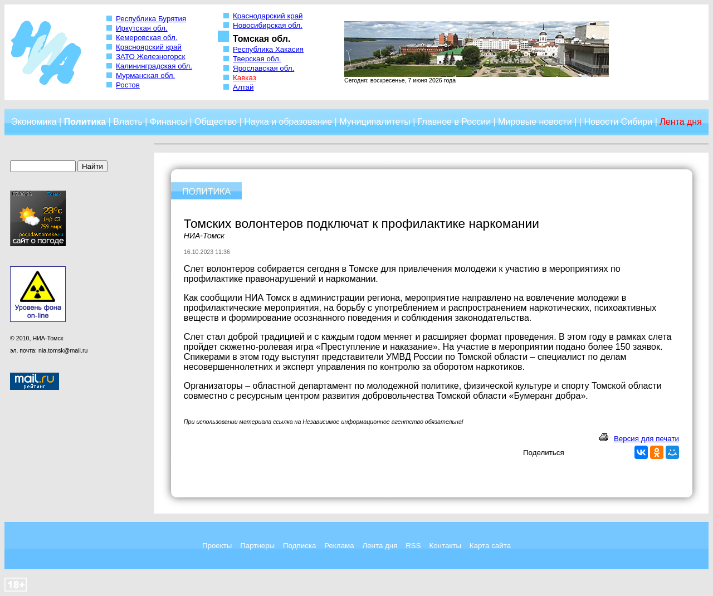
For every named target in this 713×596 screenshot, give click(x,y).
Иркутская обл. (142, 28)
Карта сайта (490, 545)
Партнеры (257, 545)
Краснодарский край (268, 16)
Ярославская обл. (263, 68)
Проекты (217, 545)
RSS (413, 545)
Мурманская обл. (145, 75)
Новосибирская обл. (267, 25)
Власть (128, 121)
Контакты (445, 545)
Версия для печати (646, 438)
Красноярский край (149, 47)
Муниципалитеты (375, 121)
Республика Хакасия (268, 49)
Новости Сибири (618, 121)
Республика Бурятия (151, 18)
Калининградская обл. (154, 66)
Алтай (243, 87)
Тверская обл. (257, 59)
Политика (85, 121)
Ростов (128, 85)
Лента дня (379, 545)
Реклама (339, 545)
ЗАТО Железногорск (150, 56)
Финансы (168, 121)
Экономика (34, 121)
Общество (215, 121)
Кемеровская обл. (147, 37)
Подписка (299, 545)
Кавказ (244, 78)
